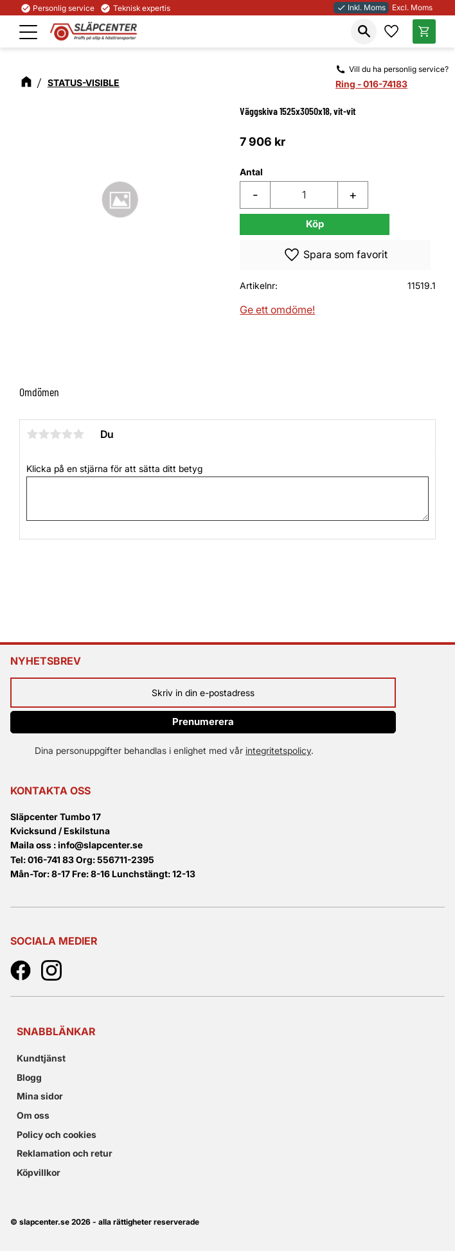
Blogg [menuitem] (29, 1077)
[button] (28, 32)
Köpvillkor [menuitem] (38, 1172)
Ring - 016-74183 (371, 83)
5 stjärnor (78, 434)
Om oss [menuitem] (33, 1115)
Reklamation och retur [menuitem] (64, 1153)
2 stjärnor (43, 434)
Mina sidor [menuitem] (40, 1095)
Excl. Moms (412, 7)
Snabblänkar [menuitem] (56, 1031)
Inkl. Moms (361, 7)
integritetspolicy (278, 750)
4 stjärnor (67, 434)
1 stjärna (32, 434)
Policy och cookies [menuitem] (56, 1134)
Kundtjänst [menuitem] (41, 1058)
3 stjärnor (55, 434)
